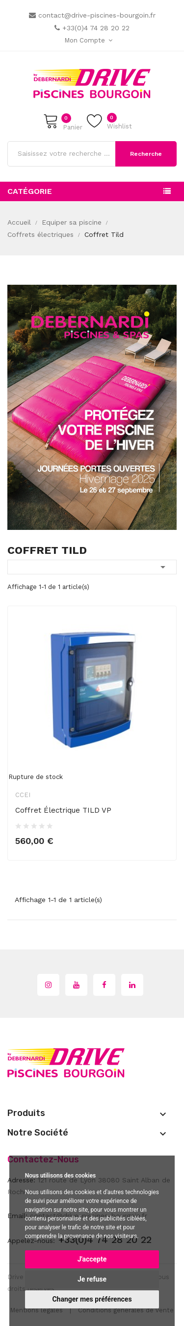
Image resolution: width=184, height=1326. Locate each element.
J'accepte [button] (92, 1259)
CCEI (22, 795)
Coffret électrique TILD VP (63, 810)
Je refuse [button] (92, 1279)
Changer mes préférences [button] (91, 1299)
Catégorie (29, 191)
